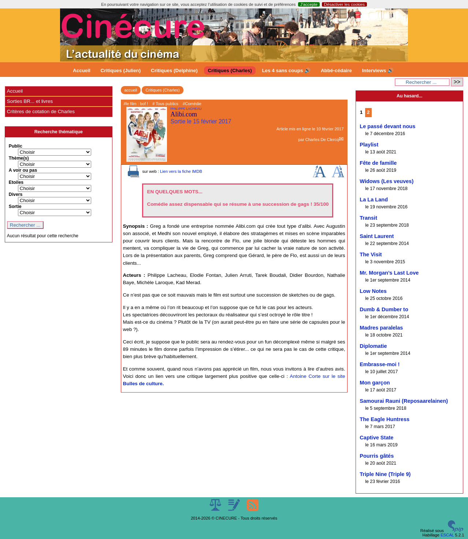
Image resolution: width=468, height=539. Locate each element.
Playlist (369, 145)
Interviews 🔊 (378, 70)
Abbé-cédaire (336, 70)
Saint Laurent (377, 236)
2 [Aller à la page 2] (368, 112)
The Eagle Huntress (384, 419)
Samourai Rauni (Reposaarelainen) (404, 401)
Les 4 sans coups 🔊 (286, 70)
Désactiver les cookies (344, 4)
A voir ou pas (23, 170)
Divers (16, 194)
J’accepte (308, 4)
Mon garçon (375, 383)
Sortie (15, 206)
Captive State (376, 438)
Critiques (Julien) (121, 70)
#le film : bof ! (136, 103)
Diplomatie (373, 346)
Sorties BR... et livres (30, 101)
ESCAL (447, 535)
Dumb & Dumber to (384, 309)
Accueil (81, 70)
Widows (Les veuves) (386, 181)
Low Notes (373, 291)
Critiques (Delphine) (174, 70)
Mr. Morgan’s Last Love (389, 273)
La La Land (374, 199)
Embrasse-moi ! (380, 364)
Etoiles (16, 182)
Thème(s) (19, 158)
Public (15, 146)
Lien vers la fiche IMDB (181, 171)
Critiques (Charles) (230, 70)
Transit (368, 218)
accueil (131, 90)
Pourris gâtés (377, 456)
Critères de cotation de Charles (41, 111)
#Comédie (192, 103)
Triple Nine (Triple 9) (385, 474)
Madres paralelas (381, 328)
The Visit (371, 254)
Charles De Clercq (322, 139)
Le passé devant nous (387, 126)
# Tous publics (165, 103)
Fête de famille (378, 163)
